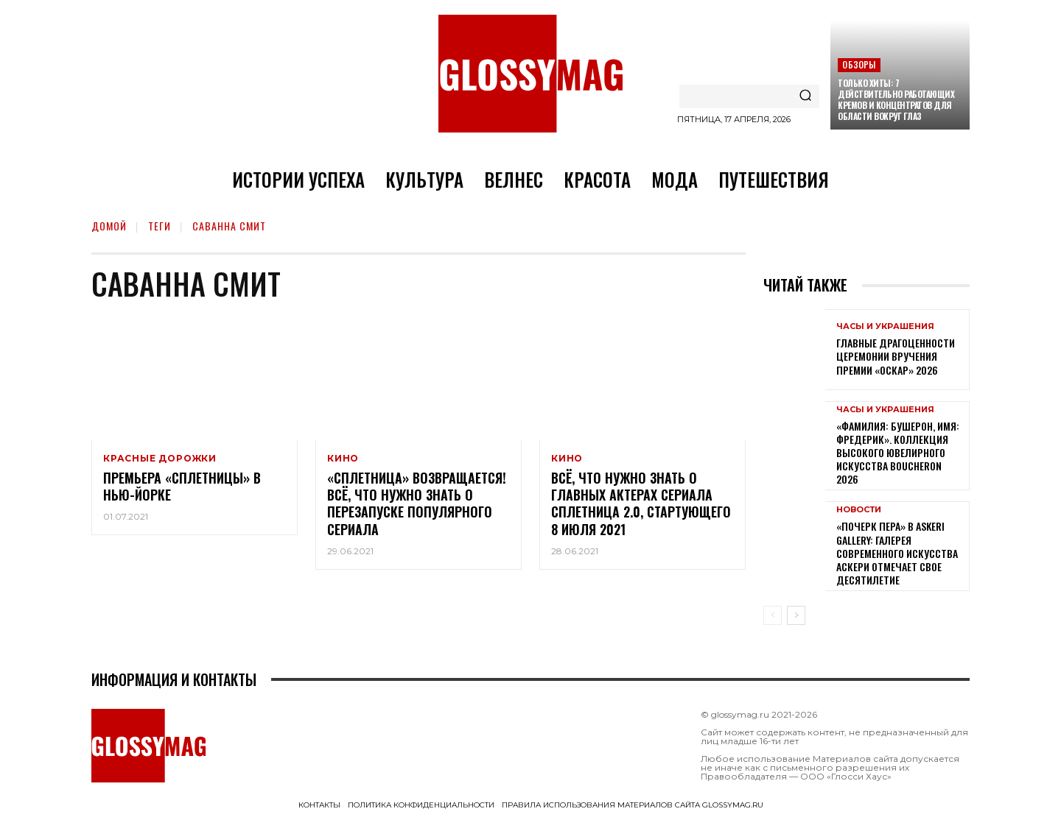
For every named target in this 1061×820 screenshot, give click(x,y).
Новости (858, 510)
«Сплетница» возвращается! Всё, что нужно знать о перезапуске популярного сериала (416, 504)
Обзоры (858, 64)
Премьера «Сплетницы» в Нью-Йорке (182, 487)
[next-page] (796, 615)
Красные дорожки (160, 458)
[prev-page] (772, 615)
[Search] (805, 96)
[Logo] (530, 73)
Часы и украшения (885, 326)
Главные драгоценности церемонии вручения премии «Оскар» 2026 (895, 356)
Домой (109, 225)
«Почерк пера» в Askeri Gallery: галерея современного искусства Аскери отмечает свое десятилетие (897, 552)
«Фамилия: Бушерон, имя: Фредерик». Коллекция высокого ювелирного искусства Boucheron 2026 (897, 452)
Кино (343, 458)
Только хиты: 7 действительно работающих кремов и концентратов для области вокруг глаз (896, 99)
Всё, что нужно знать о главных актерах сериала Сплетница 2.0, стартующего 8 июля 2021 (641, 504)
